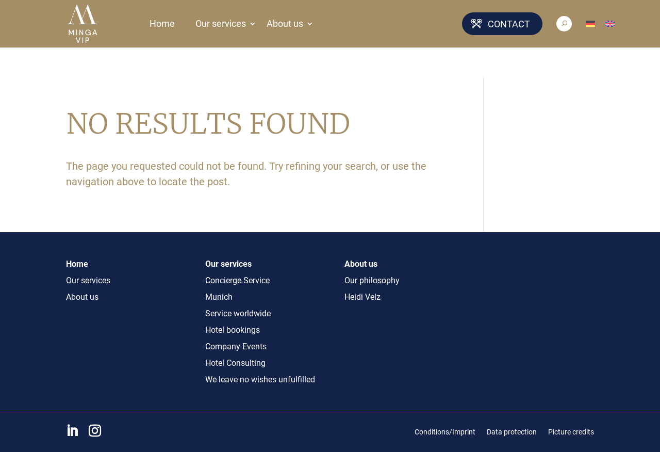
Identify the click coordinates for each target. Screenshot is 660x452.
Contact (509, 24)
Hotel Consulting (235, 363)
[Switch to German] (595, 23)
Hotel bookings (232, 330)
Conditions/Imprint (445, 432)
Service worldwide (238, 313)
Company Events (236, 346)
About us (285, 23)
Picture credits (571, 432)
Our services (220, 23)
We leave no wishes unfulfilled (260, 379)
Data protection (512, 432)
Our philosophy (372, 280)
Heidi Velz (362, 297)
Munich (219, 297)
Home (162, 23)
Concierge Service (237, 280)
